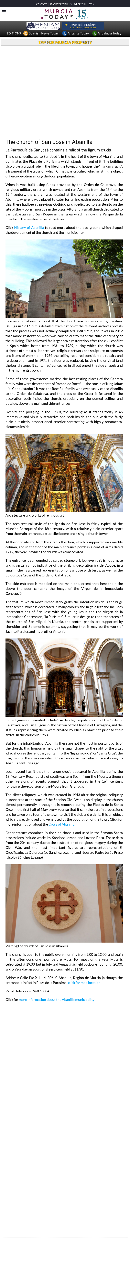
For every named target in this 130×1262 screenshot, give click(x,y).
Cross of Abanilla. (62, 824)
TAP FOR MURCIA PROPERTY (65, 42)
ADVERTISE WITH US (60, 4)
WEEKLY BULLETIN (84, 4)
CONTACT (41, 4)
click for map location (84, 982)
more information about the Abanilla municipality (56, 999)
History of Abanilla (29, 227)
